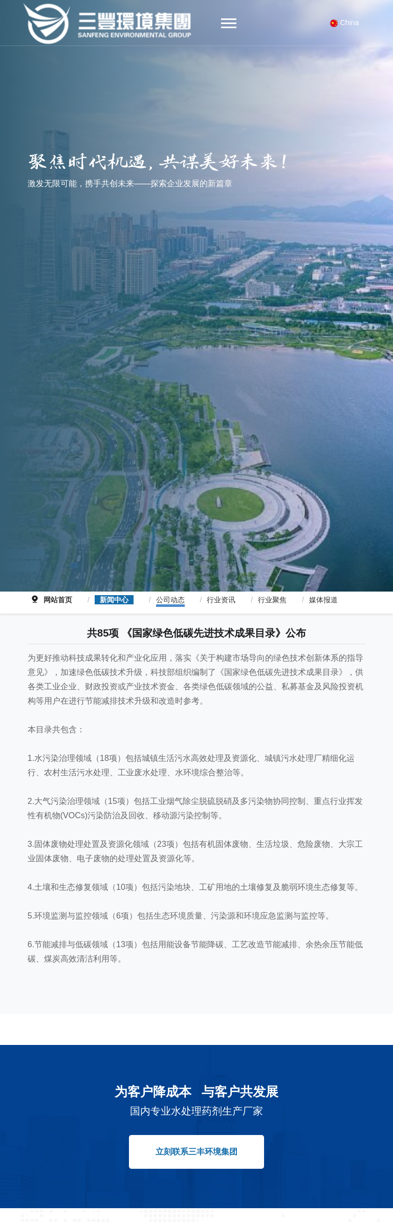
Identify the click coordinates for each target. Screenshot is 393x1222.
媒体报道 (323, 587)
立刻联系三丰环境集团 (196, 1138)
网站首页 (57, 587)
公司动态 (170, 587)
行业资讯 (221, 587)
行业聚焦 (272, 587)
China (344, 22)
